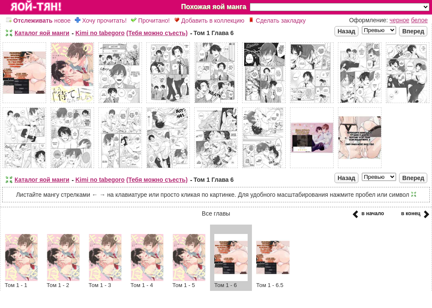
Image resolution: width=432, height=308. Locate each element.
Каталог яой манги (42, 33)
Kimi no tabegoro (99, 33)
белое (419, 20)
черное (399, 20)
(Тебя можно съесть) (156, 33)
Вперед (413, 31)
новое (38, 20)
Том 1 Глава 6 (214, 33)
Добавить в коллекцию (209, 20)
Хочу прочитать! (101, 20)
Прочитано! (150, 20)
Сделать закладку (277, 20)
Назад (346, 31)
